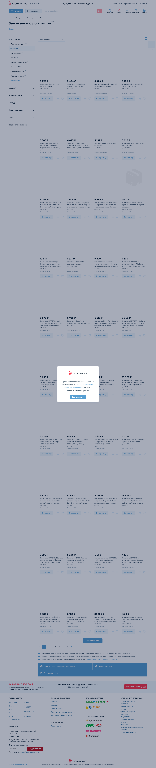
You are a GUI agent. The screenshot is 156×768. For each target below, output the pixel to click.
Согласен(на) (78, 397)
